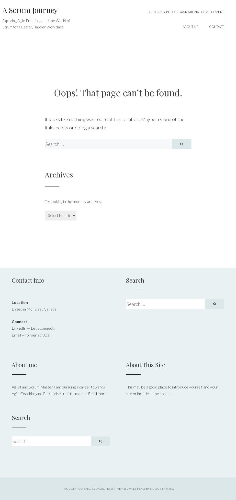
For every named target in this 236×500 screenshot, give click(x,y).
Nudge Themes (161, 488)
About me (191, 27)
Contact (216, 27)
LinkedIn (19, 328)
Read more (97, 393)
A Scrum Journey (30, 10)
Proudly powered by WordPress (88, 488)
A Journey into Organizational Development (186, 12)
